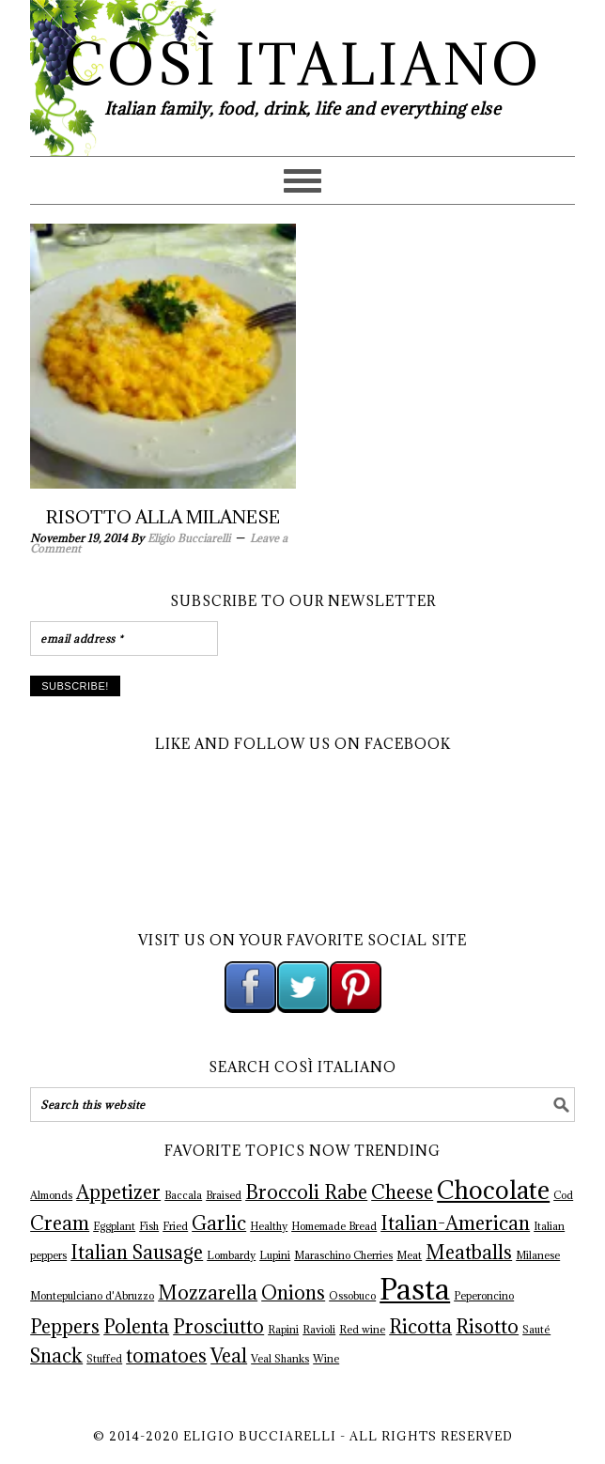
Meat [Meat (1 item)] (409, 1255)
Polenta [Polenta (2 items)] (136, 1327)
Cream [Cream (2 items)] (59, 1223)
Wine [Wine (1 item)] (326, 1358)
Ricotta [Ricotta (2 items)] (420, 1327)
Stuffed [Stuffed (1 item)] (104, 1358)
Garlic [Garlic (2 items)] (219, 1223)
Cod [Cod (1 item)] (563, 1195)
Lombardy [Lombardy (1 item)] (231, 1255)
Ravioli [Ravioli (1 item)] (318, 1329)
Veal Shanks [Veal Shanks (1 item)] (280, 1358)
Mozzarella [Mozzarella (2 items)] (207, 1293)
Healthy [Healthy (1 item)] (268, 1226)
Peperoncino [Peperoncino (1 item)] (484, 1295)
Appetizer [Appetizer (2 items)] (118, 1192)
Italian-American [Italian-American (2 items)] (455, 1223)
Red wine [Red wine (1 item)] (362, 1329)
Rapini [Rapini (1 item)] (283, 1329)
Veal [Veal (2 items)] (228, 1356)
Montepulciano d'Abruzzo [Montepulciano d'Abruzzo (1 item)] (92, 1295)
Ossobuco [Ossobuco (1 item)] (352, 1295)
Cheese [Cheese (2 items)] (402, 1192)
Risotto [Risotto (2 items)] (487, 1327)
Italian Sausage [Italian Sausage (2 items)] (136, 1252)
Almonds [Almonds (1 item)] (51, 1195)
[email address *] (124, 638)
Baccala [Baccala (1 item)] (183, 1195)
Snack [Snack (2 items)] (56, 1356)
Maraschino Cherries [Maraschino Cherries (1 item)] (343, 1255)
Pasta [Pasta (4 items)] (415, 1289)
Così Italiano (303, 64)
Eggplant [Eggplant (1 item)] (114, 1226)
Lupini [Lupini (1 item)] (274, 1255)
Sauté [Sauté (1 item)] (536, 1329)
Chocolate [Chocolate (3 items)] (493, 1190)
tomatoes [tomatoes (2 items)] (166, 1356)
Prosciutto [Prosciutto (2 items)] (218, 1327)
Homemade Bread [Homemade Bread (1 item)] (334, 1226)
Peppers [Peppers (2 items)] (65, 1327)
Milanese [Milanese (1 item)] (538, 1255)
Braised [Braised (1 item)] (223, 1195)
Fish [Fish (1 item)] (149, 1226)
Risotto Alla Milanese (163, 517)
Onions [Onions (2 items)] (293, 1293)
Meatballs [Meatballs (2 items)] (469, 1252)
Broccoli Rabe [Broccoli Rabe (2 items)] (306, 1192)
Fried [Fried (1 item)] (175, 1226)
